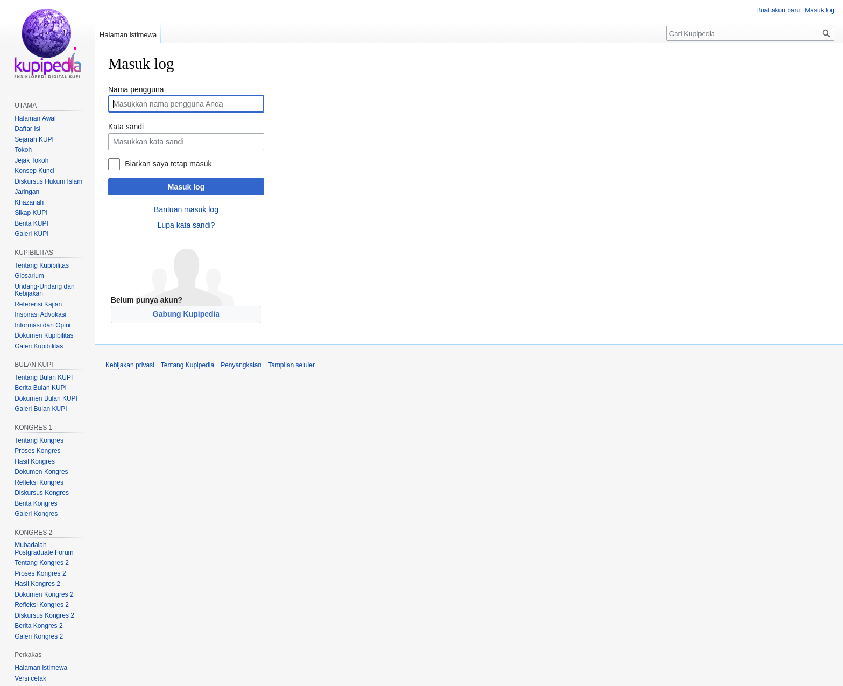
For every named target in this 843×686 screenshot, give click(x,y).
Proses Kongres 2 (40, 573)
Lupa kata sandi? (186, 225)
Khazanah (29, 202)
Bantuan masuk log (186, 209)
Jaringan (27, 191)
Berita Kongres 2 (38, 625)
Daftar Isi (27, 128)
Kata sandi (126, 126)
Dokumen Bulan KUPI (46, 398)
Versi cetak (30, 678)
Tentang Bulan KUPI (44, 377)
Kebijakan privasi (129, 365)
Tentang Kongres (39, 440)
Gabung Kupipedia (186, 314)
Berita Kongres (36, 503)
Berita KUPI (31, 223)
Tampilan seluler (291, 365)
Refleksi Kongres (39, 482)
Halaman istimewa (128, 35)
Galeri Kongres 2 (39, 636)
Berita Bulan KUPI (41, 387)
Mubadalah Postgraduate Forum (44, 548)
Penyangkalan (241, 365)
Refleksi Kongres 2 (42, 604)
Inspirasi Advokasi (40, 314)
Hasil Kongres (35, 461)
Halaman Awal (35, 118)
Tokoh (23, 149)
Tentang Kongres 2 (42, 562)
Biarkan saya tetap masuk (168, 163)
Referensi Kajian (38, 304)
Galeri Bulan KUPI (41, 408)
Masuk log (186, 187)
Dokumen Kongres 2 (44, 594)
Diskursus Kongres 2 (44, 615)
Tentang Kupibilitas (42, 265)
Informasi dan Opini (42, 325)
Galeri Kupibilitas (39, 346)
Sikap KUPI (31, 212)
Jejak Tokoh (31, 160)
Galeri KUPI (31, 233)
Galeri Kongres (36, 513)
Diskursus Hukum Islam (48, 181)
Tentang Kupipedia (187, 365)
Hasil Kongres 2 (37, 583)
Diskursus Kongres (42, 492)
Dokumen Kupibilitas (44, 335)
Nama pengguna (136, 89)
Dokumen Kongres (41, 471)
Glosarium (29, 275)
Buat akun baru (778, 10)
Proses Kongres (37, 450)
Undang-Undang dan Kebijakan (44, 290)
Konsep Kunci (34, 170)
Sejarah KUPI (34, 139)
